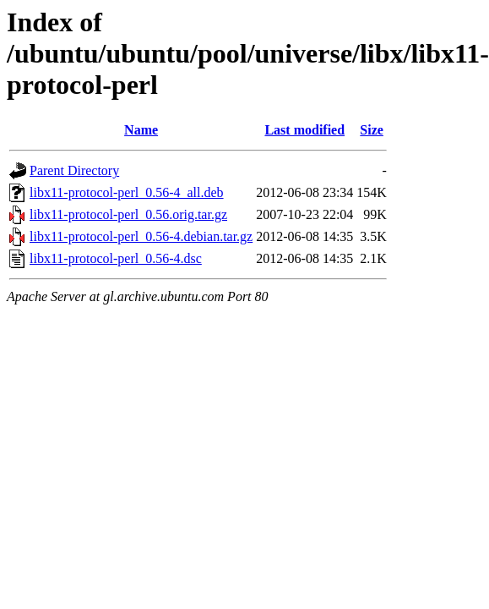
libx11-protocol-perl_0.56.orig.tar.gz (128, 214)
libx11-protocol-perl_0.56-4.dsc (116, 258)
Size (371, 130)
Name (141, 130)
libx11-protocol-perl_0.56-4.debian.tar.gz (141, 236)
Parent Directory (74, 170)
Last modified (304, 130)
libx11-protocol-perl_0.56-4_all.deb (127, 192)
